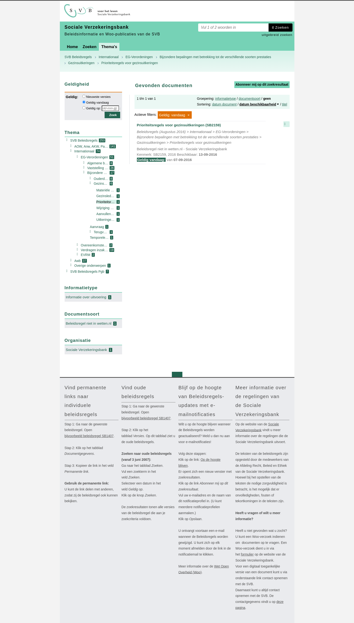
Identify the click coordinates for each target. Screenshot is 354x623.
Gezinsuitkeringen (81, 63)
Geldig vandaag (97, 102)
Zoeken (282, 27)
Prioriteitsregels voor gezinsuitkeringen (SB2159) (201, 143)
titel (284, 104)
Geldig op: (93, 108)
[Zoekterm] (233, 27)
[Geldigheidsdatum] (110, 108)
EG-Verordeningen (139, 57)
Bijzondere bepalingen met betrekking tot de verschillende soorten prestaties (215, 57)
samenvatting (286, 124)
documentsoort (249, 98)
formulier (247, 554)
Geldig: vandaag (172, 115)
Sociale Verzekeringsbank (257, 427)
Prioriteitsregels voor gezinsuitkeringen (129, 63)
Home (72, 46)
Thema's (109, 46)
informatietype (225, 98)
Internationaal (108, 57)
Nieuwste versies (98, 97)
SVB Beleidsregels (78, 57)
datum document (224, 104)
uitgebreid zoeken (277, 35)
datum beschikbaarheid (257, 104)
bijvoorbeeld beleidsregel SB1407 (89, 436)
